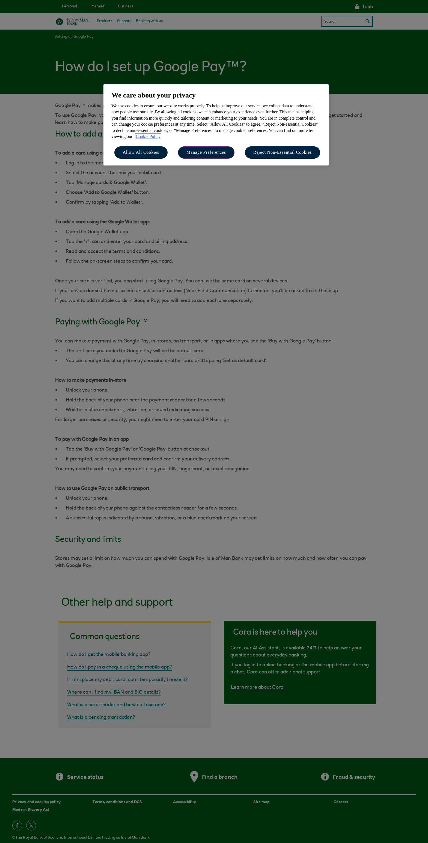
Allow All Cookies (141, 152)
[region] (216, 124)
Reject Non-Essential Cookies (282, 152)
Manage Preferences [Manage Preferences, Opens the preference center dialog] (206, 152)
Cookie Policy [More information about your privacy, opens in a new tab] (148, 136)
